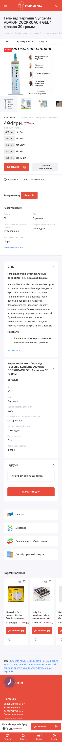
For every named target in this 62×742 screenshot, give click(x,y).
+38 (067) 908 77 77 (14, 704)
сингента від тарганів (25, 668)
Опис (6, 41)
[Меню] (5, 5)
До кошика (16, 630)
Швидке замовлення (45, 167)
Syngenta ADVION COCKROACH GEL (28, 661)
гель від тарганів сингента (33, 664)
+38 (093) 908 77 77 (14, 710)
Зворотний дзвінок (13, 714)
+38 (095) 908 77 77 (14, 707)
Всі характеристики (13, 247)
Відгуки (44, 41)
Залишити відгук (31, 491)
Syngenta (29, 195)
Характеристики (24, 41)
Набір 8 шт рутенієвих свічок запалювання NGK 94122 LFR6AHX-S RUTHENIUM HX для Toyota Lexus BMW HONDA (41, 615)
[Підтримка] (56, 5)
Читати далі (13, 350)
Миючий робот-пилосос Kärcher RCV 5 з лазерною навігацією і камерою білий (15, 615)
